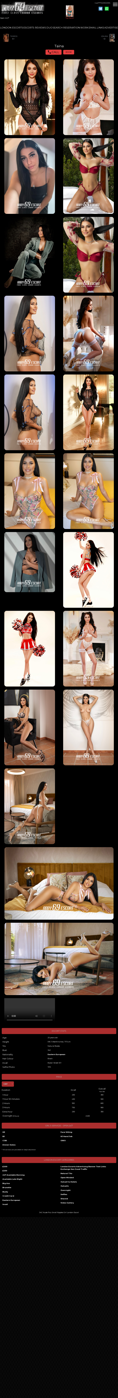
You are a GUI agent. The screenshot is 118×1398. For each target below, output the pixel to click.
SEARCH (58, 27)
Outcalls (65, 1186)
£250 (4, 1171)
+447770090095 (102, 3)
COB (4, 1140)
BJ (3, 1136)
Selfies (64, 1194)
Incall (5, 1204)
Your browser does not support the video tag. (29, 1010)
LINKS (100, 27)
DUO (49, 27)
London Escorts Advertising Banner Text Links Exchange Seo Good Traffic (83, 1167)
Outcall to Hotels (69, 1182)
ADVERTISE (111, 27)
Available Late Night (12, 1179)
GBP (5, 1084)
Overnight (66, 1190)
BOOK (69, 52)
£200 (4, 1166)
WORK (84, 27)
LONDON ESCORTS (11, 27)
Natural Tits (66, 1173)
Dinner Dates (9, 1145)
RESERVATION (71, 27)
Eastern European (56, 1054)
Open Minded (67, 1177)
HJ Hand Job (66, 1136)
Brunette (6, 1187)
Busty (5, 1192)
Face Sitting (66, 1132)
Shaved (64, 1199)
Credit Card (8, 1196)
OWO (63, 1140)
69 (3, 1132)
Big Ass (6, 1183)
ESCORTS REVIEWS (34, 27)
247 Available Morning (13, 1175)
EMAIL (92, 27)
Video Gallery (67, 1203)
